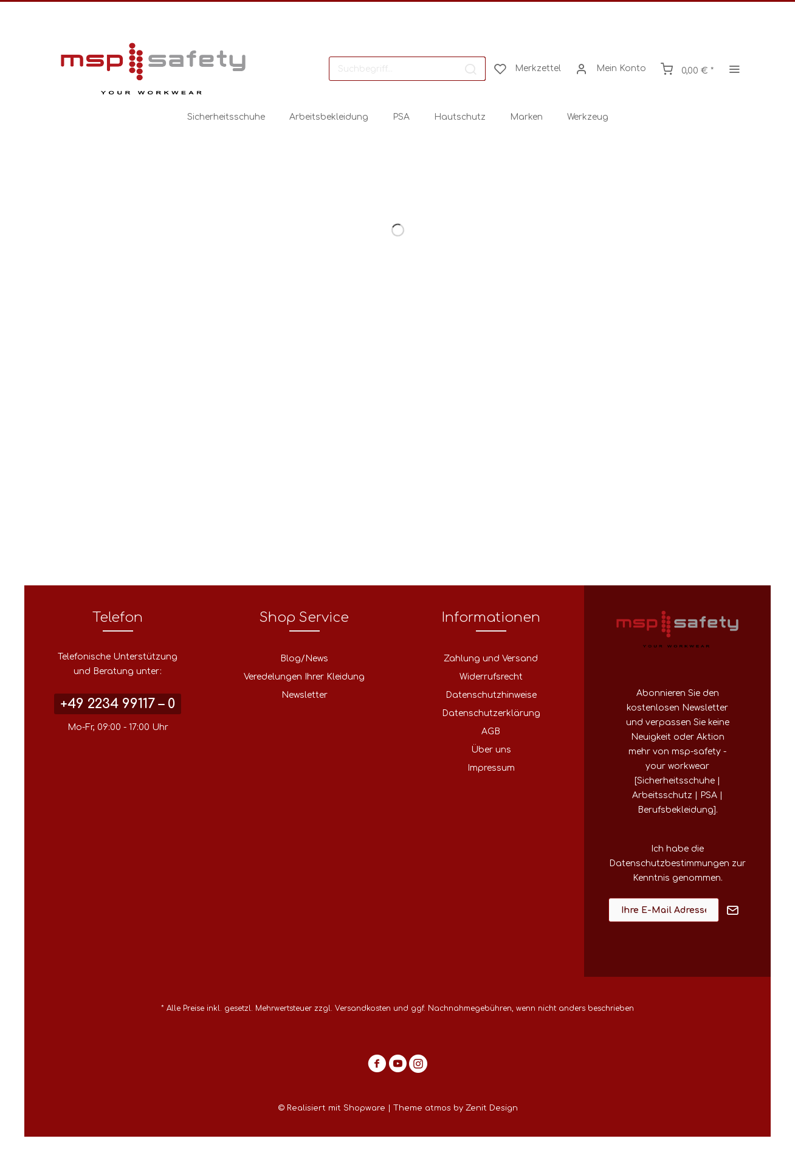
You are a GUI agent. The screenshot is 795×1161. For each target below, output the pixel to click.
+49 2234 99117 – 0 (117, 704)
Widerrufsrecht (491, 676)
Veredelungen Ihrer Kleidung (304, 676)
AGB (490, 731)
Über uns (491, 749)
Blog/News (304, 658)
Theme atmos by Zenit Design (455, 1108)
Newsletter (304, 695)
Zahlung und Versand (491, 658)
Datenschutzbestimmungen (669, 863)
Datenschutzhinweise (491, 695)
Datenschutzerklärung (491, 713)
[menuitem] (407, 69)
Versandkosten (363, 1008)
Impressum (491, 768)
